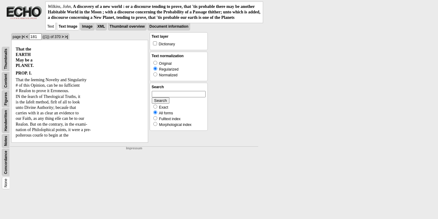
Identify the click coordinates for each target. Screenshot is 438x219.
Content (6, 80)
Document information (168, 26)
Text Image (68, 26)
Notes (6, 141)
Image (87, 26)
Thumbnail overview (127, 26)
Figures (6, 98)
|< (23, 37)
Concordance (6, 162)
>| (66, 37)
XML (101, 26)
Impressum (134, 148)
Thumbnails (6, 58)
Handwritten (6, 120)
